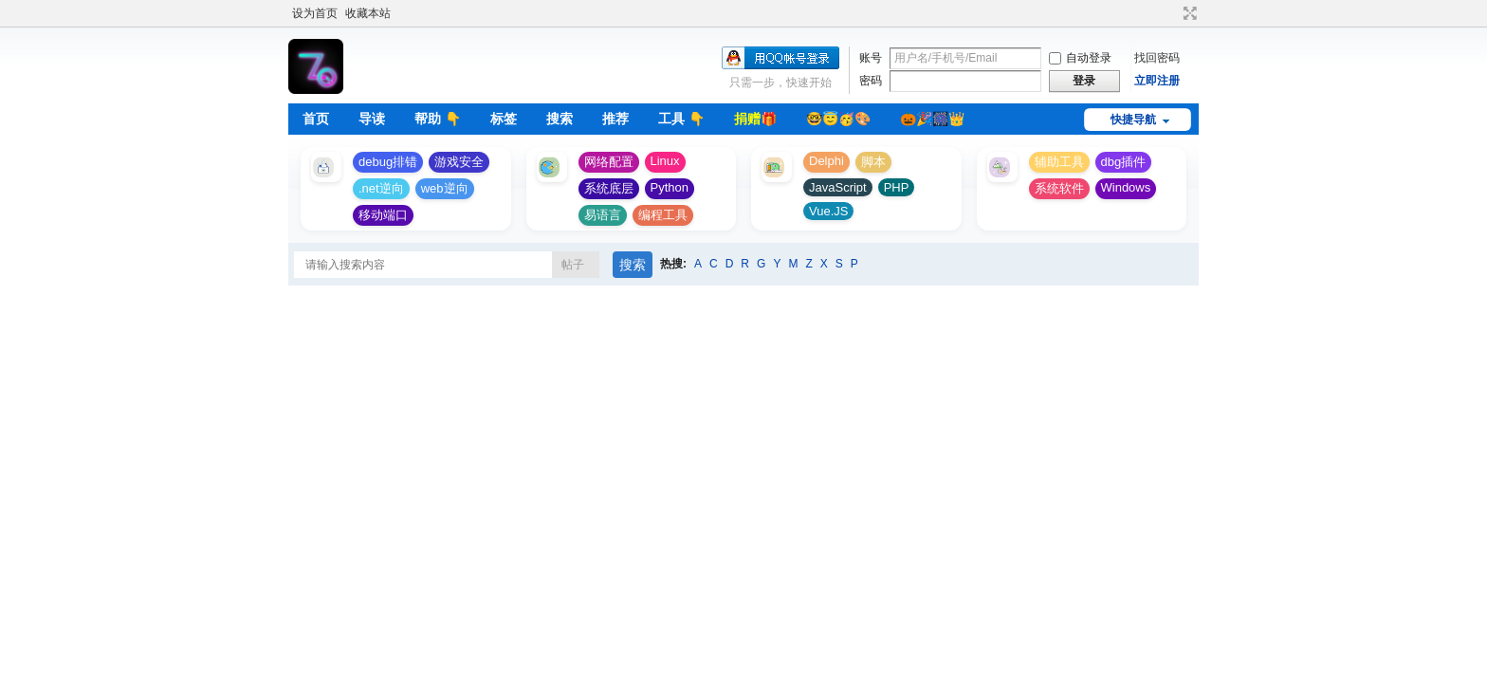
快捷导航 (1133, 119)
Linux (665, 161)
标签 (503, 118)
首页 (316, 118)
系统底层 (608, 188)
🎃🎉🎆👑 (932, 118)
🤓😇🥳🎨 (838, 118)
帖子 (572, 264)
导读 (371, 118)
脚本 (873, 162)
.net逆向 (381, 188)
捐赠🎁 (755, 118)
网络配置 (608, 162)
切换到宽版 (1188, 13)
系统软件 (1059, 188)
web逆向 (444, 188)
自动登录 (1080, 58)
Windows (1126, 187)
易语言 (602, 215)
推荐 (615, 118)
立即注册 (1157, 80)
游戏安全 (459, 162)
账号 (870, 58)
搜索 (559, 118)
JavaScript (838, 187)
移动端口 (383, 215)
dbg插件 (1124, 162)
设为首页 (315, 13)
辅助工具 (1059, 162)
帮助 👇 (437, 118)
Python (669, 187)
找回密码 (1157, 58)
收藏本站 (368, 13)
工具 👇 (681, 118)
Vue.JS (828, 211)
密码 (870, 80)
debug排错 (387, 162)
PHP (896, 187)
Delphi (826, 161)
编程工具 (663, 215)
